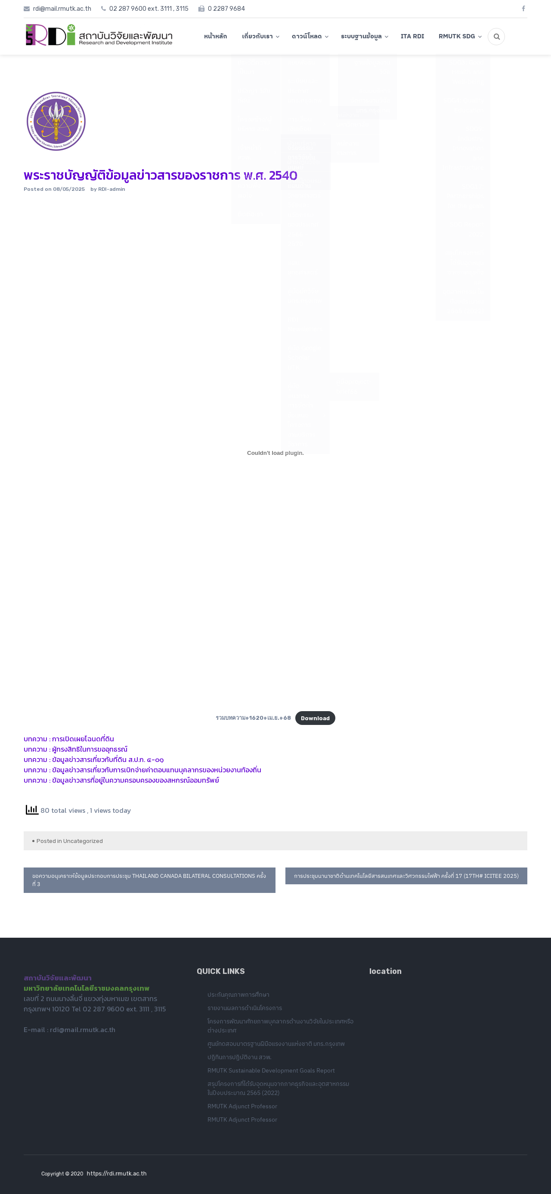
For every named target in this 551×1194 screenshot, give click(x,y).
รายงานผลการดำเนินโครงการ (244, 1010)
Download (315, 718)
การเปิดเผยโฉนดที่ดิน (83, 739)
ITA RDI (412, 36)
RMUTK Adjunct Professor (242, 1108)
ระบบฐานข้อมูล (361, 36)
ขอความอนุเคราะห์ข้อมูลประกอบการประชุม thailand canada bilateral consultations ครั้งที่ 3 (149, 880)
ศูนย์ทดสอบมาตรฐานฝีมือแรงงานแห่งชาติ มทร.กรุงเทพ (276, 1046)
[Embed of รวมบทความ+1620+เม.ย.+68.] (275, 452)
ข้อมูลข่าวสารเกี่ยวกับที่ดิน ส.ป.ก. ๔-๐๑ (108, 759)
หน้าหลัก (215, 36)
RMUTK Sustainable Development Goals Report (271, 1072)
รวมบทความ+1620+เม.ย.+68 (253, 718)
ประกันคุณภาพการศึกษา (238, 997)
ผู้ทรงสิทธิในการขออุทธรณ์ (89, 749)
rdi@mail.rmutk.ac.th (82, 1031)
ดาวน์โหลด (307, 36)
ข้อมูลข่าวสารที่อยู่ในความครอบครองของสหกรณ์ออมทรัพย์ (135, 780)
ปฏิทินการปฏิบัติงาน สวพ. (239, 1059)
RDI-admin (111, 189)
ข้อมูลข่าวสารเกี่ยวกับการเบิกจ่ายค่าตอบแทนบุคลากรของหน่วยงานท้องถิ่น (156, 770)
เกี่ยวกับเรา (257, 36)
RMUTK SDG (457, 36)
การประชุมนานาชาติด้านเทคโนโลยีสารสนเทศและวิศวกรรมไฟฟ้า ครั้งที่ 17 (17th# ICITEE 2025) (406, 876)
